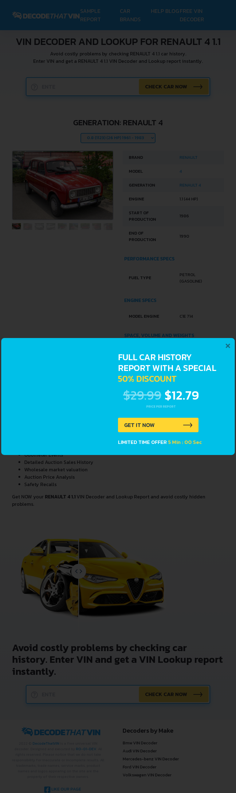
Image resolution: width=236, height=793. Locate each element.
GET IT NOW (140, 425)
